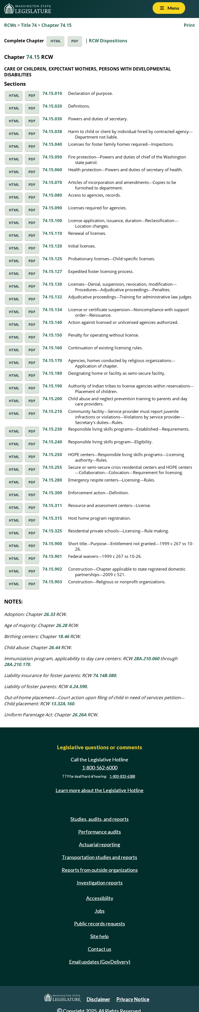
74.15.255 (52, 467)
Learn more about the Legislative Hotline (99, 790)
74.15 (33, 56)
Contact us (99, 949)
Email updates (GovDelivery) (99, 962)
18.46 (63, 636)
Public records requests (99, 923)
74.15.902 (52, 569)
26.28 (61, 625)
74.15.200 (52, 398)
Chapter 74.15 (56, 25)
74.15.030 (52, 118)
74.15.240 (52, 441)
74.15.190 (52, 386)
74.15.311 (52, 505)
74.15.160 (52, 347)
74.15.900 (52, 543)
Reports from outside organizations (100, 870)
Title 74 (29, 25)
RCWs (10, 25)
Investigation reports (100, 883)
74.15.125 (52, 258)
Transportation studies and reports (99, 857)
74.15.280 (52, 480)
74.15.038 (52, 131)
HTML (56, 41)
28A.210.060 (146, 658)
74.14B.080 (104, 675)
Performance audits (99, 832)
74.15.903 (52, 581)
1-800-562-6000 (99, 767)
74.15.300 (52, 492)
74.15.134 (52, 309)
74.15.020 (52, 106)
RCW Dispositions (108, 41)
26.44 (54, 647)
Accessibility (99, 898)
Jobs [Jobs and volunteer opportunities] (100, 911)
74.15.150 (52, 335)
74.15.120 (52, 246)
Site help (99, 936)
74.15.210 (52, 411)
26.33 (49, 614)
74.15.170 (52, 360)
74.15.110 (52, 233)
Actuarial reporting (99, 844)
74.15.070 (52, 182)
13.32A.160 (62, 704)
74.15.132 (52, 297)
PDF (74, 41)
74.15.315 (52, 518)
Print (189, 25)
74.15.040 (52, 144)
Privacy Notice (132, 999)
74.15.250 (52, 454)
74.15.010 (52, 93)
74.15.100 (52, 220)
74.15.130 (52, 284)
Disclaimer (98, 999)
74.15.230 (52, 429)
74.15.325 (52, 531)
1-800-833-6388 (122, 776)
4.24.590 (78, 686)
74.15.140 (52, 322)
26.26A (79, 715)
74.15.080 (52, 195)
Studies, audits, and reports (99, 819)
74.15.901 (52, 556)
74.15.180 (52, 373)
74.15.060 (52, 169)
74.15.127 (52, 271)
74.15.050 (52, 157)
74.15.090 (52, 207)
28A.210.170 (17, 664)
